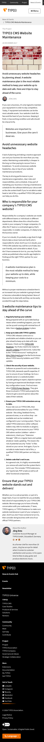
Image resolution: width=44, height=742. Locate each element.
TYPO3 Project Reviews (20, 388)
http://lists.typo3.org (14, 355)
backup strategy (22, 328)
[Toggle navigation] (35, 11)
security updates (12, 349)
